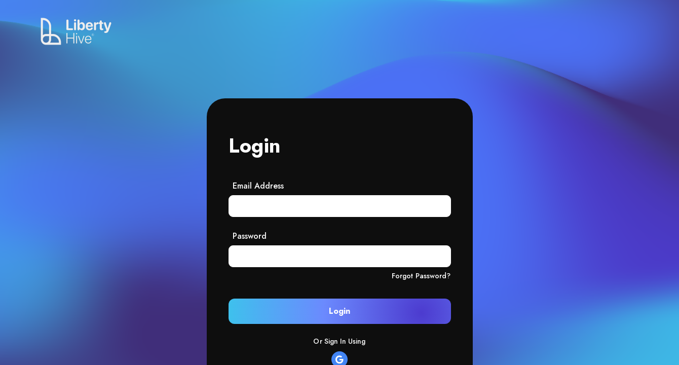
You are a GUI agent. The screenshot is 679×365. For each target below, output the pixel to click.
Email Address (258, 186)
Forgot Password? (421, 276)
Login (339, 311)
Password (250, 236)
